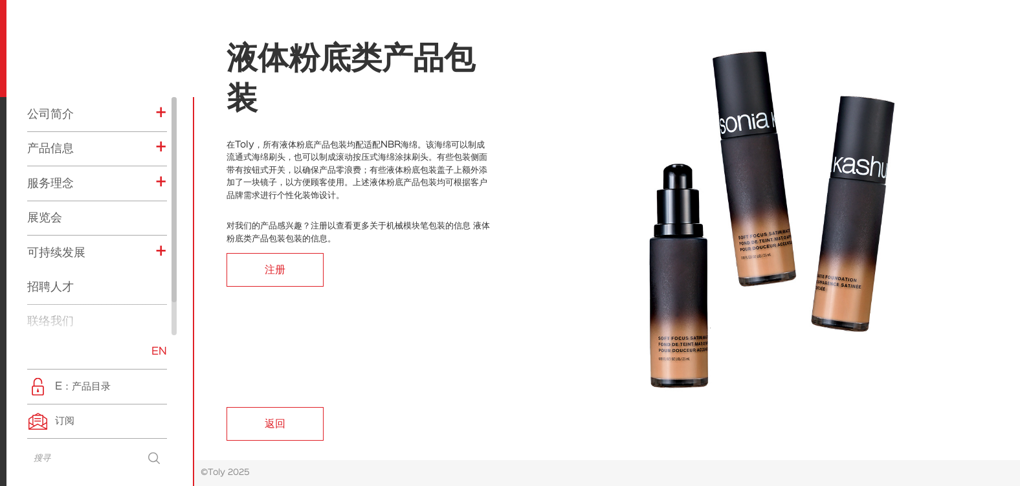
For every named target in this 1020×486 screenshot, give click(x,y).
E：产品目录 (83, 387)
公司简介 (50, 114)
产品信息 (50, 148)
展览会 (44, 217)
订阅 (64, 421)
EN (159, 352)
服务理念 (50, 183)
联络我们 (50, 321)
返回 (275, 424)
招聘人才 (50, 287)
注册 (275, 270)
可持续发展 (56, 252)
